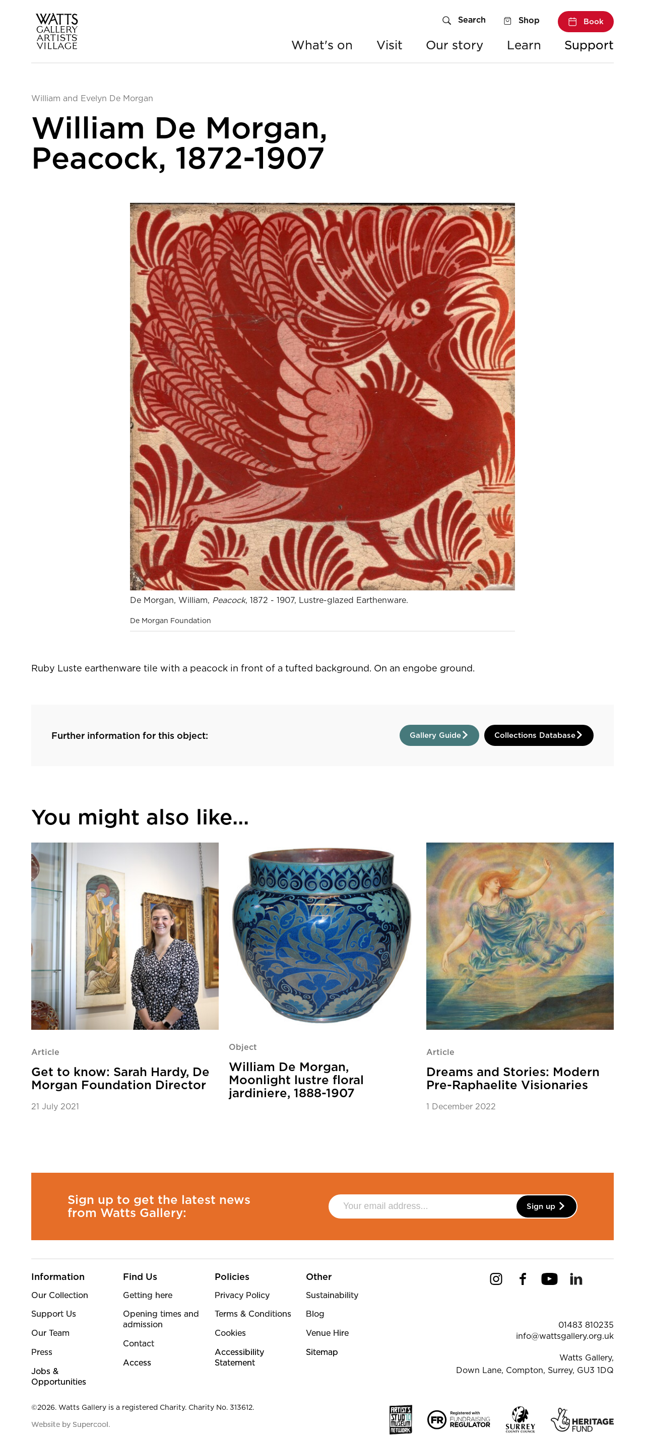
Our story (454, 45)
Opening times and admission (161, 1319)
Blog (315, 1314)
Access (137, 1363)
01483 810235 (586, 1325)
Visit (389, 45)
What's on (322, 45)
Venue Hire (327, 1333)
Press (41, 1352)
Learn (524, 45)
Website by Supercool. (70, 1424)
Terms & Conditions (253, 1314)
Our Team (50, 1333)
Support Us (53, 1314)
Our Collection (59, 1295)
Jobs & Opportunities (58, 1377)
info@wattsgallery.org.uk (565, 1336)
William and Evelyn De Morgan (92, 98)
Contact (138, 1343)
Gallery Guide (439, 735)
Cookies (230, 1333)
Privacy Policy (242, 1295)
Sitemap (322, 1352)
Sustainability (332, 1295)
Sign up (546, 1206)
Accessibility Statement (239, 1357)
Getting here (147, 1295)
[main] (322, 602)
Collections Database (539, 735)
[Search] (464, 21)
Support (589, 45)
